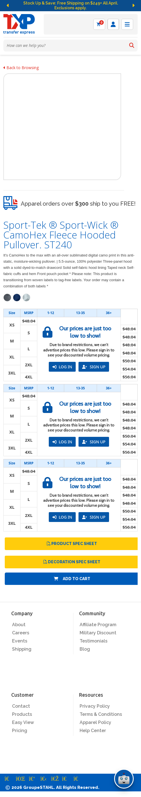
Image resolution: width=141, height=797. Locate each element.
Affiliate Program (98, 624)
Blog (85, 649)
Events (19, 641)
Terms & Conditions (101, 714)
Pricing (19, 730)
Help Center (93, 730)
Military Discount (98, 632)
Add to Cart (72, 578)
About (19, 624)
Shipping (21, 649)
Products (22, 714)
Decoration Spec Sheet (72, 562)
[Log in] (113, 24)
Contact (21, 706)
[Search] (132, 45)
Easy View (23, 722)
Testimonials (93, 641)
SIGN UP (93, 366)
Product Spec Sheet (72, 543)
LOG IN (62, 366)
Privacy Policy (95, 706)
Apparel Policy (95, 722)
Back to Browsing (21, 67)
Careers (20, 632)
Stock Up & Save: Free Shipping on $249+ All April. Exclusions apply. (70, 5)
